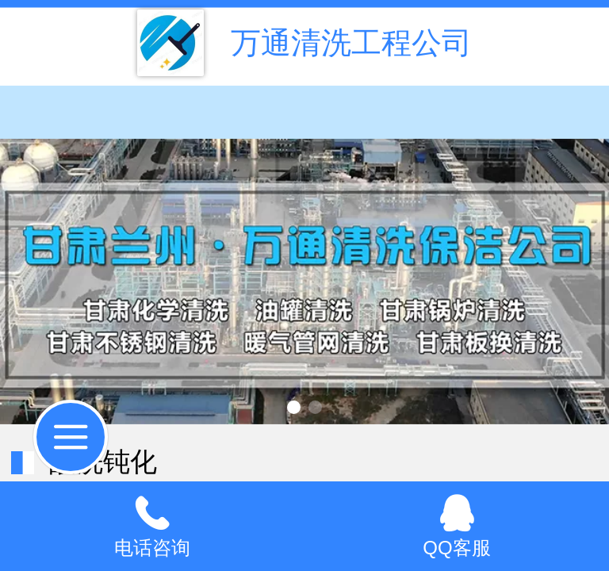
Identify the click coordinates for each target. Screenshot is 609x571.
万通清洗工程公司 (351, 42)
